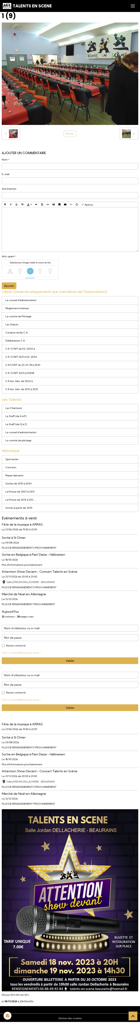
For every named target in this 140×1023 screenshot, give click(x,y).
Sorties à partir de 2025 (18, 507)
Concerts (10, 467)
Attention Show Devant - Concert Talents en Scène (39, 571)
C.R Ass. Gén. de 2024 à (19, 381)
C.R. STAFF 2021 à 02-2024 (21, 356)
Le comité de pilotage (18, 440)
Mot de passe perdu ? (30, 653)
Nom (5, 159)
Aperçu (87, 204)
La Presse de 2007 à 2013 (19, 491)
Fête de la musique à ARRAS (22, 524)
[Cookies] (7, 1016)
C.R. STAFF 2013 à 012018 (19, 373)
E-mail (5, 174)
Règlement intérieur (17, 308)
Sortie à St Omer (14, 537)
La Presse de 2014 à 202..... (20, 499)
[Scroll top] (133, 1016)
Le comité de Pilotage (18, 316)
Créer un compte (10, 653)
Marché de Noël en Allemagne (24, 594)
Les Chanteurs (13, 408)
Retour (70, 133)
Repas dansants (14, 475)
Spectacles (11, 459)
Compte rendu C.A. (16, 332)
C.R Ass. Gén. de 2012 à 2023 (21, 389)
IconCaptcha (29, 278)
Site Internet (9, 188)
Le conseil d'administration (20, 300)
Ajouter (9, 286)
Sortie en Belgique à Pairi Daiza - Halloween (33, 554)
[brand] (27, 6)
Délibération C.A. (15, 340)
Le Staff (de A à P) (16, 416)
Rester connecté (16, 645)
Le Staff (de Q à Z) (16, 424)
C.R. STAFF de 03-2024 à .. (20, 348)
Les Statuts (11, 324)
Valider (70, 660)
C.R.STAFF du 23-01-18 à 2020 (22, 365)
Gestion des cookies (70, 1018)
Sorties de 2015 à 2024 (18, 483)
